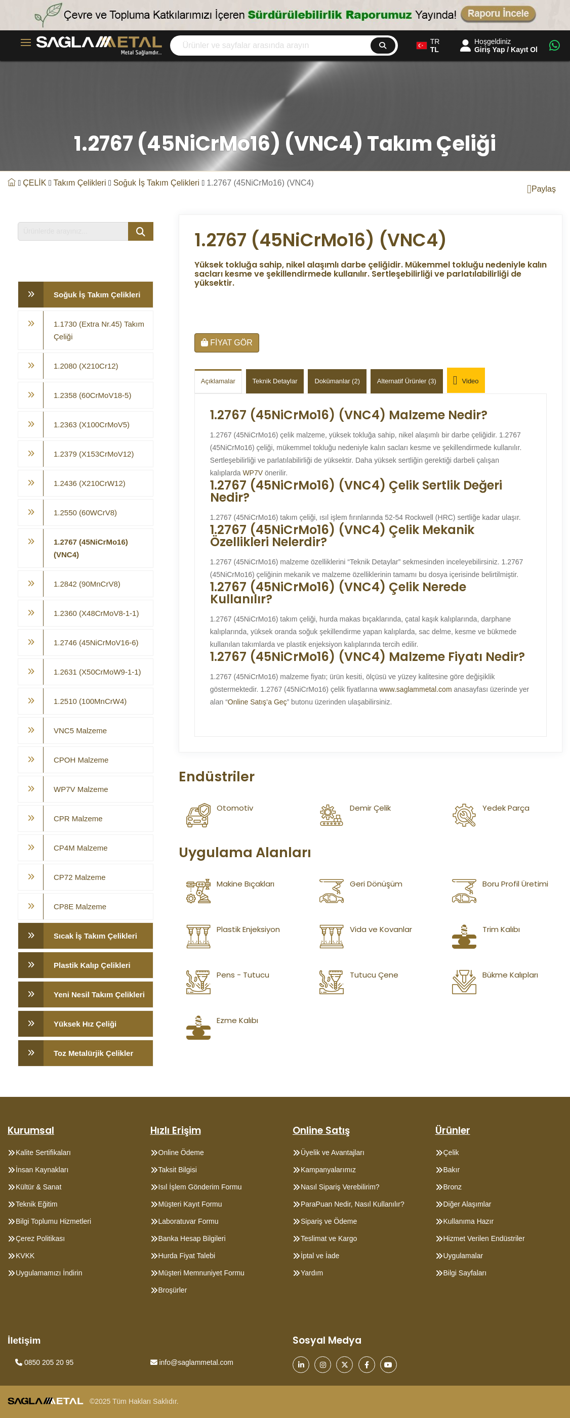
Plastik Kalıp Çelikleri (92, 965)
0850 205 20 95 (44, 1362)
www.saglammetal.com (415, 689)
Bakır (451, 1170)
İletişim (24, 1340)
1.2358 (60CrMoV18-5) (92, 395)
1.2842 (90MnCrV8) (87, 584)
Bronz (452, 1187)
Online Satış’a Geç (257, 702)
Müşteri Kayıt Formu (190, 1204)
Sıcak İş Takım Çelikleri (95, 936)
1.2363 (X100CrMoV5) (92, 424)
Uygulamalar (463, 1256)
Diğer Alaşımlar (467, 1204)
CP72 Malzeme (80, 877)
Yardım (312, 1273)
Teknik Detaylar (275, 381)
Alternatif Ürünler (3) (406, 381)
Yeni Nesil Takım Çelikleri (99, 994)
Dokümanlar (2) (337, 381)
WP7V (252, 473)
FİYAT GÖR (227, 342)
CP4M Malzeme (81, 848)
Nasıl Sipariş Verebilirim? (340, 1187)
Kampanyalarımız (328, 1170)
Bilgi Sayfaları (465, 1273)
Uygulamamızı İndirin (49, 1273)
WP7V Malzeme (81, 789)
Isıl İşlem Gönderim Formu (200, 1187)
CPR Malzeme (78, 818)
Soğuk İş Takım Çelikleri (156, 183)
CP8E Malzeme (80, 906)
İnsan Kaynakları (42, 1170)
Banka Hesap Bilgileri (192, 1238)
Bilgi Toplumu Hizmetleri (53, 1221)
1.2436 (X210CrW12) (90, 483)
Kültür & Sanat (38, 1187)
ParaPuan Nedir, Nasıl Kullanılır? (352, 1204)
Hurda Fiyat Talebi (187, 1256)
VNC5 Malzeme (80, 730)
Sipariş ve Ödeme (329, 1221)
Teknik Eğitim (36, 1204)
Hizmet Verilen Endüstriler (484, 1238)
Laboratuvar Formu (188, 1221)
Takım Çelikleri (80, 183)
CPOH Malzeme (81, 760)
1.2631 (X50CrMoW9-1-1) (97, 672)
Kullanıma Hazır (468, 1221)
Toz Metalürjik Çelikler (93, 1053)
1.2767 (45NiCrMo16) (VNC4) (91, 548)
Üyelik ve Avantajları (332, 1152)
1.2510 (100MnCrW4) (90, 701)
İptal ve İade (320, 1256)
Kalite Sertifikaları (43, 1152)
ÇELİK (34, 183)
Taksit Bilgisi (177, 1170)
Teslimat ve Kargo (329, 1238)
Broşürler (172, 1290)
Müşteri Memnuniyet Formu (201, 1273)
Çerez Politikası (40, 1238)
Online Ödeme (181, 1152)
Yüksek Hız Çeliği (85, 1024)
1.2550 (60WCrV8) (85, 512)
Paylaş (541, 189)
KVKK (25, 1256)
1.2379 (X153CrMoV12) (94, 454)
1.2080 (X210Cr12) (86, 366)
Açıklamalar (218, 381)
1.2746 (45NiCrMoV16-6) (96, 642)
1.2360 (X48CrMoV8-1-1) (96, 613)
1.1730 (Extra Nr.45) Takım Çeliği (99, 330)
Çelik (451, 1152)
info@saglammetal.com (191, 1362)
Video (466, 381)
